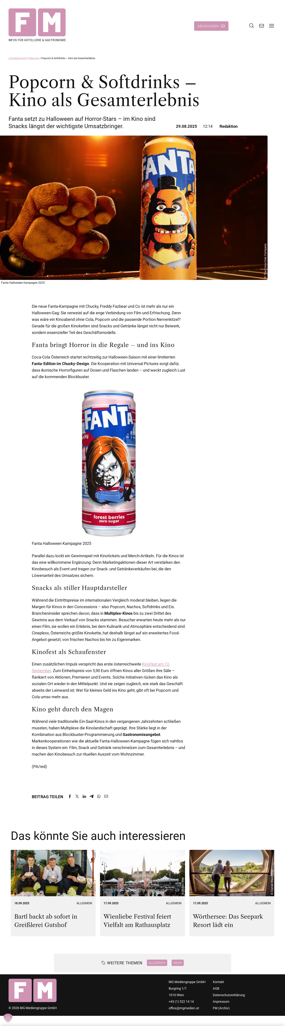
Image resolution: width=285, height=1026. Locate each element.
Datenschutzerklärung (229, 995)
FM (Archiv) (221, 1009)
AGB (216, 989)
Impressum (221, 1002)
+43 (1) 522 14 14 (181, 1002)
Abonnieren (208, 26)
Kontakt (218, 982)
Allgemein (33, 58)
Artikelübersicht (17, 58)
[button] (8, 1018)
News (177, 963)
